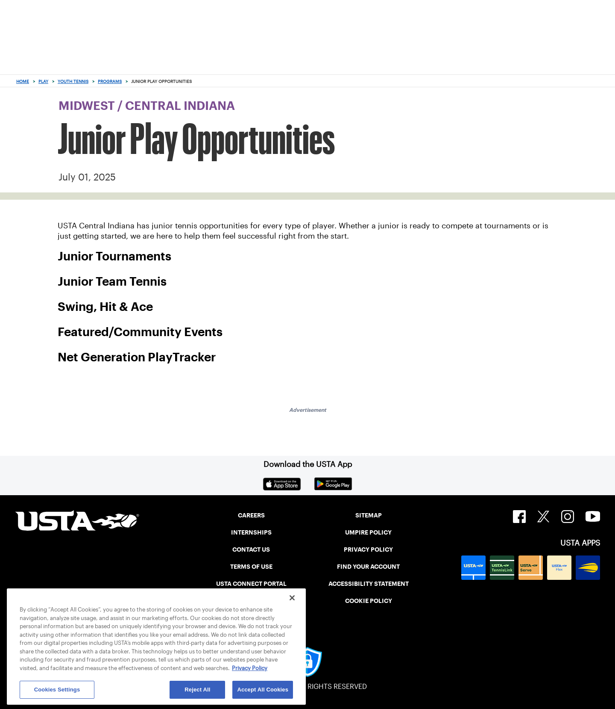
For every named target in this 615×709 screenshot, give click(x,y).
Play (43, 81)
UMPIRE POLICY (368, 532)
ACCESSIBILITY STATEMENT (368, 584)
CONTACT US (251, 549)
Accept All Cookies (262, 689)
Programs (110, 81)
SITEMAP (368, 515)
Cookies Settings (57, 689)
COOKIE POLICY (368, 601)
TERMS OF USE (251, 566)
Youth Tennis (73, 81)
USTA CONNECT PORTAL (251, 584)
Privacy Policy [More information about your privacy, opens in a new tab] (249, 668)
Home (22, 81)
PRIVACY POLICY (368, 549)
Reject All (197, 689)
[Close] (292, 597)
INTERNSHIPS (251, 532)
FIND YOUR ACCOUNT (368, 566)
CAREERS (251, 515)
